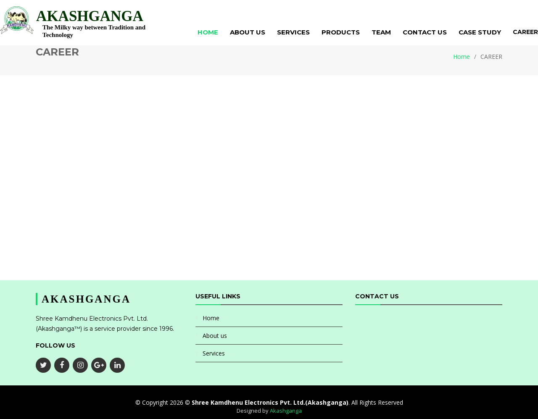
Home (208, 32)
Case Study (480, 32)
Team (381, 32)
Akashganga (286, 410)
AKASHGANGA (89, 16)
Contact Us (425, 32)
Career (525, 32)
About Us (247, 32)
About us (215, 336)
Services (293, 32)
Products (341, 32)
